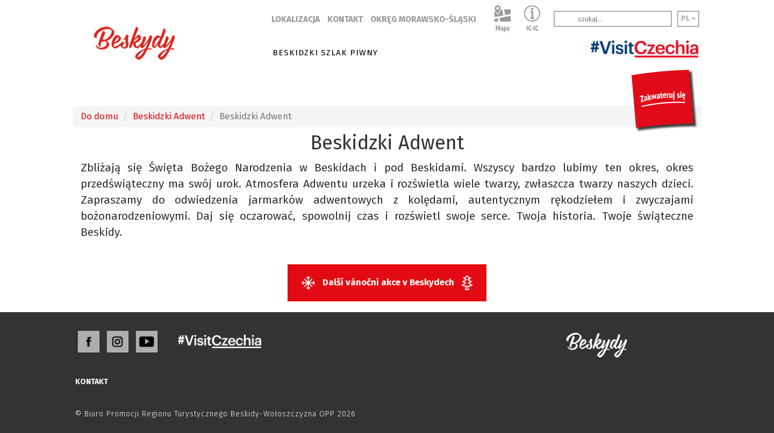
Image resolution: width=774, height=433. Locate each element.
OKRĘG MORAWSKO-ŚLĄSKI (423, 19)
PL (688, 18)
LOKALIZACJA (295, 19)
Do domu (99, 116)
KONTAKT (345, 19)
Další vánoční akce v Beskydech (387, 283)
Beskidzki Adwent (169, 116)
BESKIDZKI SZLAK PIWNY (325, 52)
